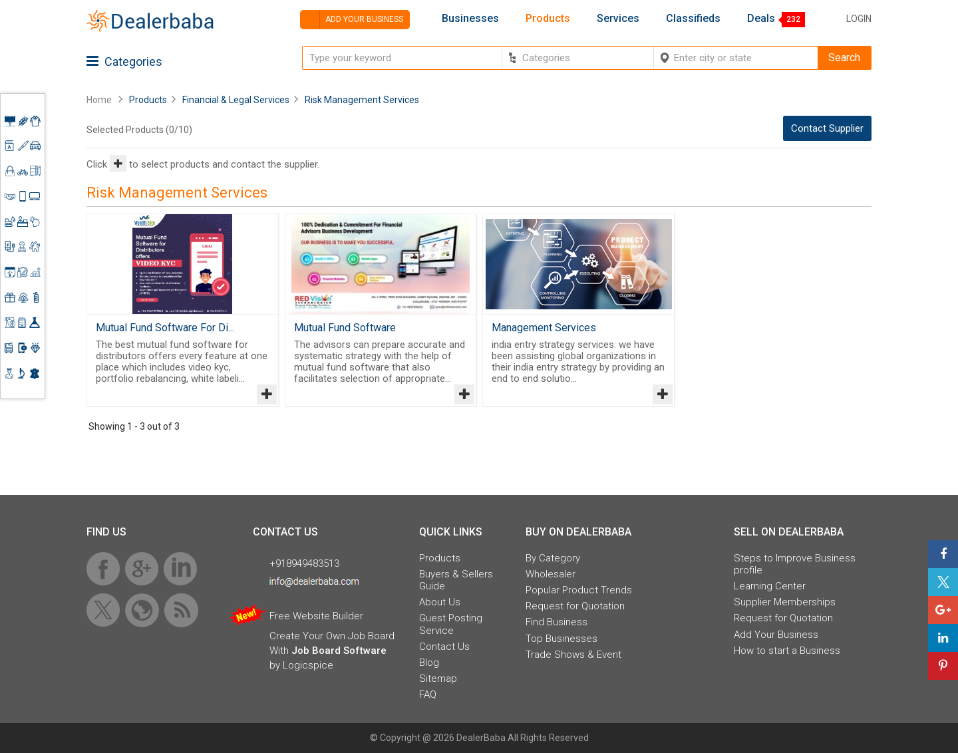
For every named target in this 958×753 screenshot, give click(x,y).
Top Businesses (561, 639)
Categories (124, 62)
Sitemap (438, 678)
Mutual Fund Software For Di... (165, 327)
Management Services (544, 327)
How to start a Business (787, 651)
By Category (553, 558)
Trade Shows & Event (573, 655)
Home (99, 99)
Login (859, 18)
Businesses (470, 19)
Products (548, 19)
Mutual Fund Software (345, 327)
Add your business (351, 19)
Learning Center (770, 586)
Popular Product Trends (579, 590)
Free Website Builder (316, 616)
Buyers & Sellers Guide (456, 580)
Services (618, 19)
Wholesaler (550, 574)
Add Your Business (776, 635)
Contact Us (444, 647)
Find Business (556, 622)
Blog (429, 663)
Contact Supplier (827, 128)
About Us (439, 602)
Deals (761, 19)
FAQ (427, 694)
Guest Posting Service (450, 624)
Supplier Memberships (785, 602)
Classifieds (693, 19)
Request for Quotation (575, 606)
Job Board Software (339, 651)
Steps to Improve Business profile (795, 564)
